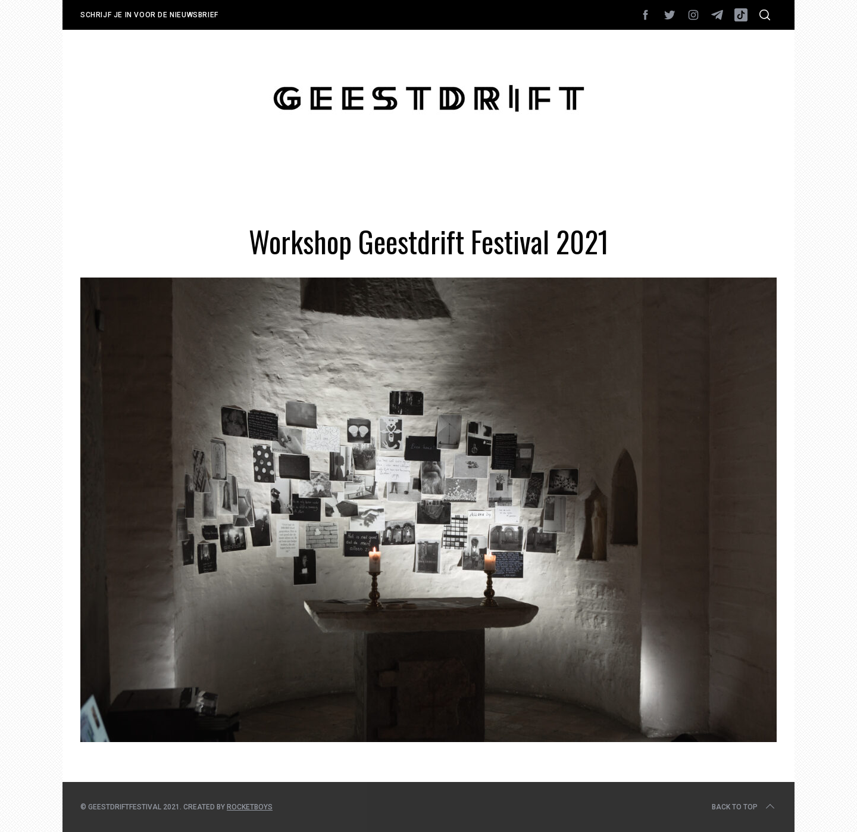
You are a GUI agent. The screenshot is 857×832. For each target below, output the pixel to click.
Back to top (744, 807)
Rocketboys (250, 807)
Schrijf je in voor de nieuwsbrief (149, 15)
